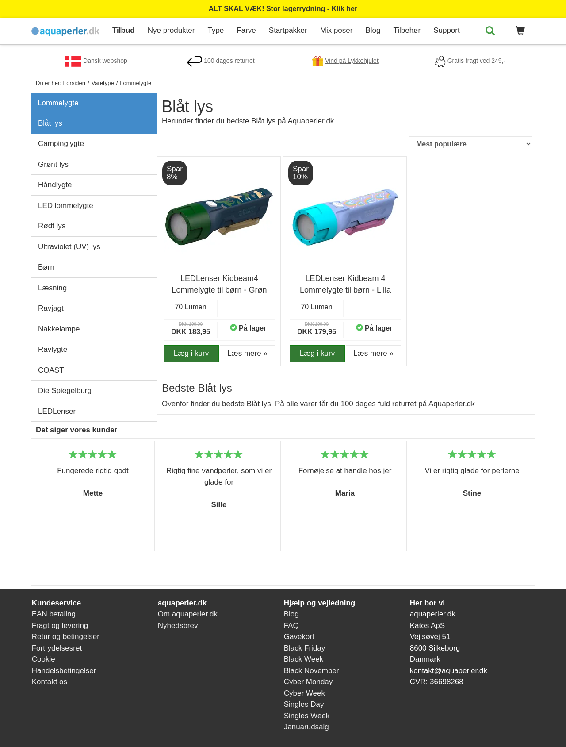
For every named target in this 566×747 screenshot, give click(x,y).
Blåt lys (50, 123)
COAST (51, 370)
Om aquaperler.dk (188, 614)
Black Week (303, 659)
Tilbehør (407, 30)
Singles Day (304, 704)
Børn (46, 267)
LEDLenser (57, 411)
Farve (246, 30)
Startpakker (288, 30)
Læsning (52, 288)
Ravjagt (51, 308)
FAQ (291, 625)
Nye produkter (171, 30)
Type (215, 30)
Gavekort (299, 636)
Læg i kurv (191, 353)
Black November (311, 670)
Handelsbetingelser (64, 670)
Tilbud (123, 30)
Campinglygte (61, 143)
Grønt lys (53, 164)
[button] (518, 31)
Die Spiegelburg (65, 390)
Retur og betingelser (65, 636)
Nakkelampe (59, 329)
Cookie (43, 659)
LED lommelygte (65, 205)
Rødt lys (51, 226)
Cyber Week (304, 693)
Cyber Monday (308, 682)
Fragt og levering (60, 625)
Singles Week (307, 716)
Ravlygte (52, 349)
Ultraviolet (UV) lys (69, 247)
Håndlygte (55, 185)
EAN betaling (54, 614)
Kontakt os (49, 682)
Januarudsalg (306, 727)
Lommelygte (58, 103)
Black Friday (304, 648)
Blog (372, 30)
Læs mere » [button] (247, 353)
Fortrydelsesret (57, 648)
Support (446, 30)
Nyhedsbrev (178, 625)
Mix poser (336, 30)
